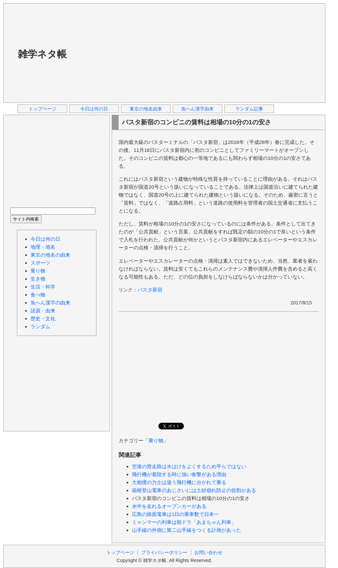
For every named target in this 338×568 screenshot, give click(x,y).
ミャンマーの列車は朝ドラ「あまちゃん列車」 (184, 522)
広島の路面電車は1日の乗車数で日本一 (175, 514)
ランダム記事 (249, 108)
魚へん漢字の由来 (50, 302)
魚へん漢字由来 (197, 108)
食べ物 (37, 294)
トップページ (42, 108)
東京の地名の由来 (50, 255)
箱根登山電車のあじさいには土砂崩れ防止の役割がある (194, 490)
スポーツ (40, 263)
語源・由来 (42, 310)
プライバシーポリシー (164, 552)
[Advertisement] (166, 52)
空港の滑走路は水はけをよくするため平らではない (189, 466)
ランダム (40, 326)
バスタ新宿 (150, 289)
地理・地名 (42, 247)
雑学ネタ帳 (42, 54)
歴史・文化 (42, 318)
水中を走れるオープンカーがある (169, 506)
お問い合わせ (208, 552)
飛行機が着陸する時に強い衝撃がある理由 (179, 474)
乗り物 (155, 440)
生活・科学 (42, 286)
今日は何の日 (94, 108)
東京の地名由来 (146, 108)
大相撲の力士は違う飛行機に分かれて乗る (179, 482)
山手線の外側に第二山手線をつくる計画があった (186, 530)
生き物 (37, 279)
